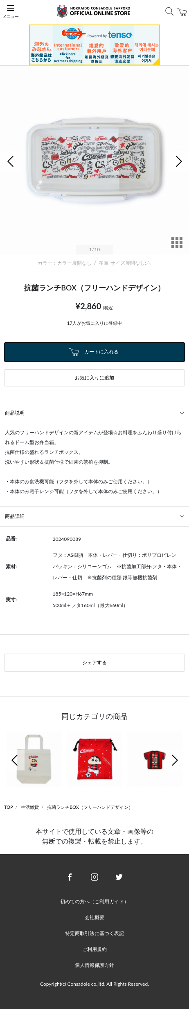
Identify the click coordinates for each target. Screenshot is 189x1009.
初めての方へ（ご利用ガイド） (94, 901)
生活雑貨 (30, 807)
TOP (8, 807)
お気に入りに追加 (94, 378)
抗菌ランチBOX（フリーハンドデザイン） (90, 807)
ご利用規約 (94, 949)
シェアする (94, 662)
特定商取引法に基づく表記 (94, 933)
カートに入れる (93, 352)
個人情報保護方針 (94, 965)
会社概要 (94, 917)
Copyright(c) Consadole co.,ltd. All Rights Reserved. (94, 984)
